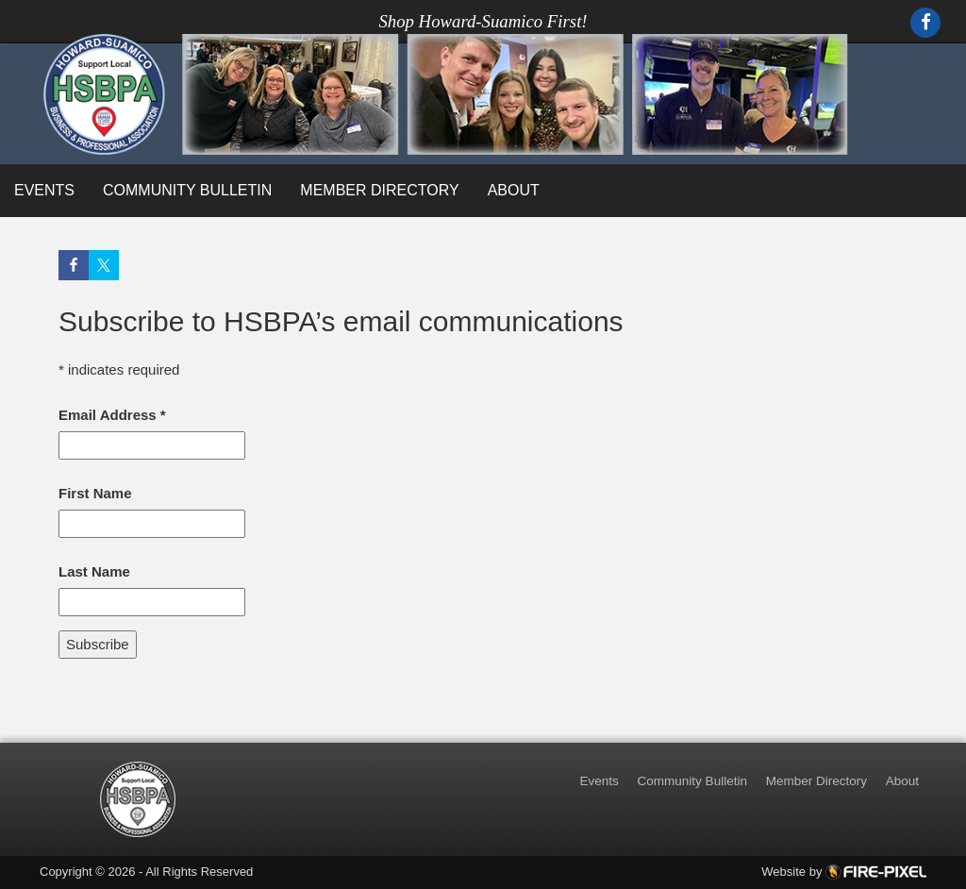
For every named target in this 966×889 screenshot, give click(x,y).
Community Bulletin (187, 190)
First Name (95, 493)
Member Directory (379, 190)
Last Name (94, 571)
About (514, 190)
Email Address (112, 415)
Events (44, 190)
